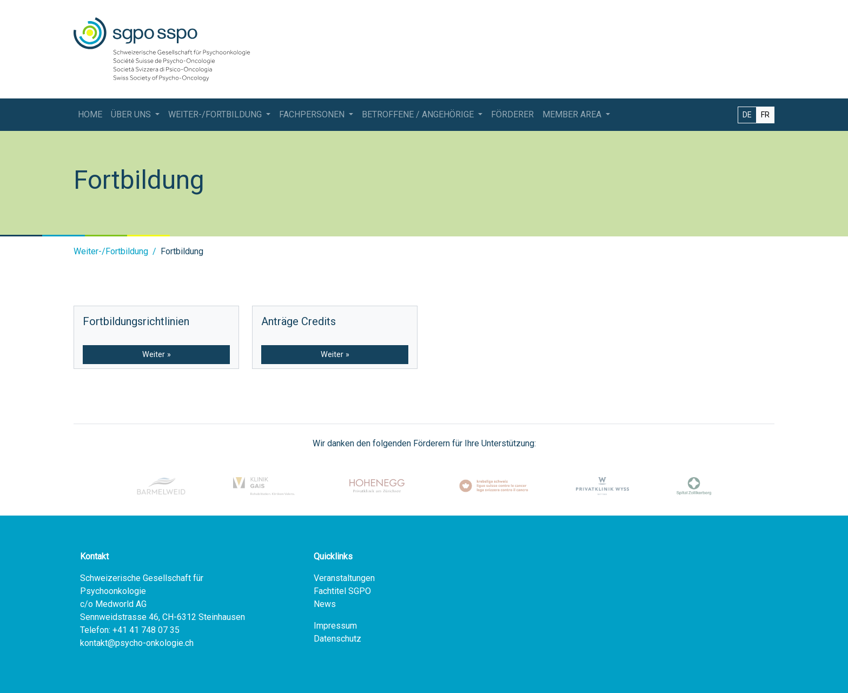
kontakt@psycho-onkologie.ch (137, 643)
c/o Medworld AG (113, 604)
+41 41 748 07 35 (146, 630)
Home (90, 114)
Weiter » (156, 354)
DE (747, 114)
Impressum (335, 626)
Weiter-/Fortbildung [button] (216, 114)
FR (765, 114)
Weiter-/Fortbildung (111, 251)
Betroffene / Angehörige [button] (419, 114)
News (325, 604)
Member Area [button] (573, 114)
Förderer (512, 114)
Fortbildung (182, 251)
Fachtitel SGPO (342, 591)
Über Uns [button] (132, 114)
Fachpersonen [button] (313, 114)
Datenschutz (337, 638)
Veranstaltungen (344, 578)
